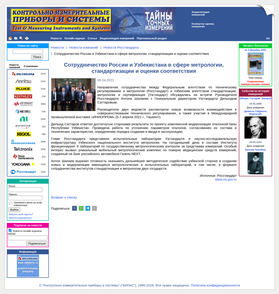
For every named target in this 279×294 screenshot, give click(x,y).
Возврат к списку (64, 197)
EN (268, 38)
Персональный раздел (152, 38)
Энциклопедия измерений (117, 38)
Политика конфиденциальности (215, 285)
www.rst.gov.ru (226, 179)
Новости (56, 38)
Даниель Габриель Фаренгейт (255, 112)
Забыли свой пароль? (20, 214)
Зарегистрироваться (19, 218)
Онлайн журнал (74, 38)
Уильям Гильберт (255, 149)
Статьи (92, 38)
